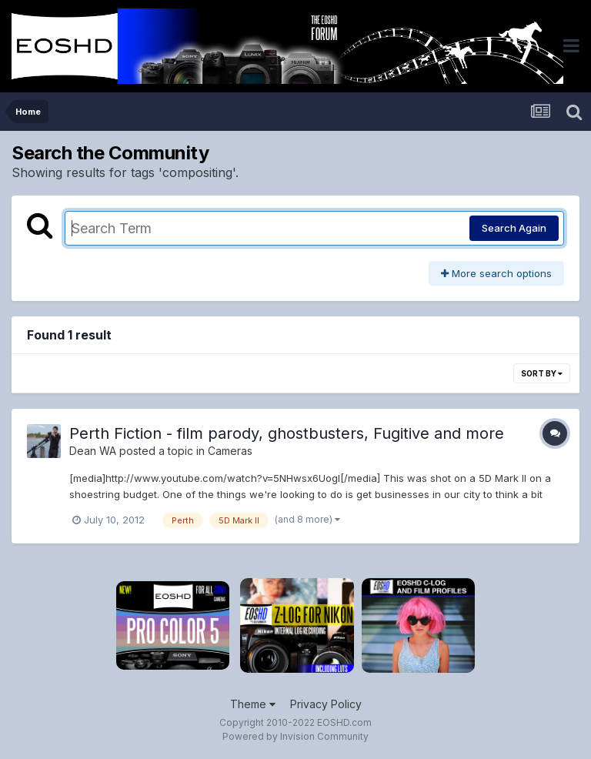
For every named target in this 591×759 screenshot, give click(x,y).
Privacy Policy (326, 704)
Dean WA (92, 450)
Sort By (542, 373)
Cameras (230, 450)
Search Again (514, 228)
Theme (252, 704)
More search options (496, 273)
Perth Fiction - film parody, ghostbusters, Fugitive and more (286, 433)
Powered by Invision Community (295, 736)
